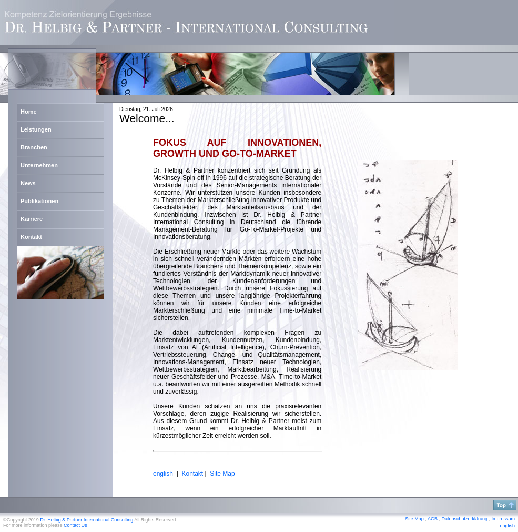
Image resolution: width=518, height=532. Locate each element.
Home (29, 111)
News (28, 183)
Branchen (34, 147)
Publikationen (39, 201)
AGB (433, 518)
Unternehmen (39, 165)
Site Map (222, 473)
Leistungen (36, 129)
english (507, 525)
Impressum (503, 518)
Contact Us (75, 525)
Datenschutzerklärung (464, 518)
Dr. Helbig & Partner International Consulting (86, 520)
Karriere (32, 219)
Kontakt (31, 237)
